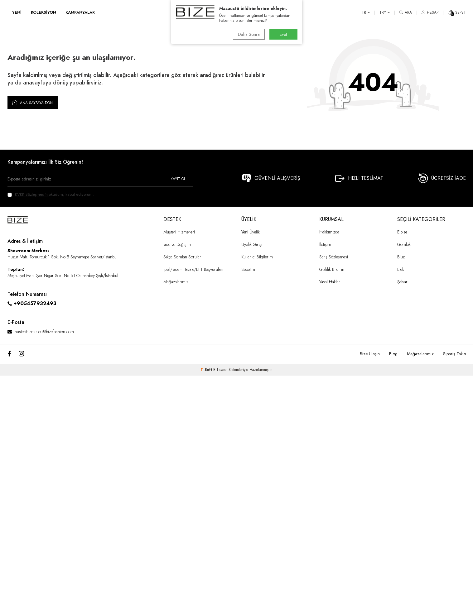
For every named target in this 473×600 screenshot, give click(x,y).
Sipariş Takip (454, 354)
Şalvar (402, 282)
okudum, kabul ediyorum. (50, 194)
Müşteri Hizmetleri (179, 232)
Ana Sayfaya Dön (32, 102)
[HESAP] (430, 12)
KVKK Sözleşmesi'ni (32, 194)
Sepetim (248, 269)
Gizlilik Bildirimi (332, 269)
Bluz (401, 257)
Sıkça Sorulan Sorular (182, 257)
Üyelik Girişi (251, 244)
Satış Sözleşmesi (333, 257)
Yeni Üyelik (250, 232)
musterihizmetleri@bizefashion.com (43, 332)
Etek (400, 269)
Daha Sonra (249, 34)
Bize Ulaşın (370, 354)
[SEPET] (457, 12)
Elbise (402, 232)
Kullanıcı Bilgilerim (257, 257)
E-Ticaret (220, 369)
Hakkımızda (329, 232)
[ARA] (405, 12)
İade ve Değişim (177, 244)
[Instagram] (21, 354)
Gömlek (404, 244)
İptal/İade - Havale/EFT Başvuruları (193, 269)
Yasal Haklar (329, 282)
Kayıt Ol (178, 179)
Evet (283, 34)
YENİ (17, 12)
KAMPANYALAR (80, 12)
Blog (393, 354)
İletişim (325, 244)
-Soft (206, 369)
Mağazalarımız (175, 282)
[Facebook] (9, 354)
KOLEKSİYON (43, 12)
